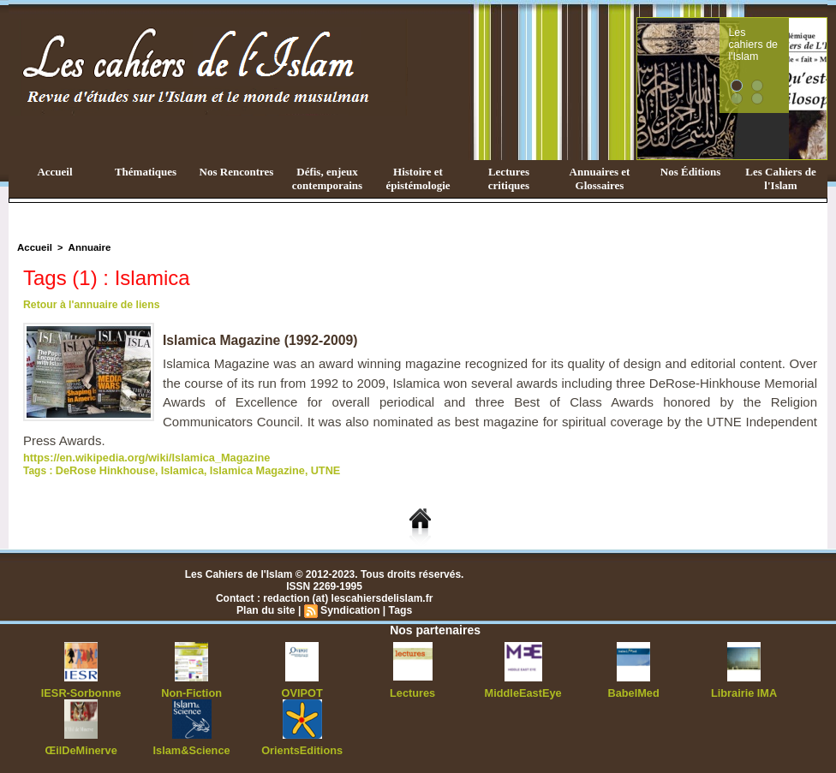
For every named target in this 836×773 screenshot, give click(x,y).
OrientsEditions (302, 747)
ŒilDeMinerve (81, 747)
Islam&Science (191, 747)
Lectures (412, 691)
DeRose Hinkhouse (102, 469)
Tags (398, 609)
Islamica (175, 469)
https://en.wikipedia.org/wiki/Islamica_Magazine (139, 457)
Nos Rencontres (237, 171)
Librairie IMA (744, 691)
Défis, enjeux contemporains (327, 178)
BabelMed (633, 691)
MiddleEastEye (523, 691)
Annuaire (86, 247)
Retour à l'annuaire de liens (90, 305)
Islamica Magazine (246, 469)
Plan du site (267, 609)
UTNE (310, 469)
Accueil (54, 171)
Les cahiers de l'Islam (785, 37)
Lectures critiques (508, 178)
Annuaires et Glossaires (600, 178)
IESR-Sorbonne (81, 691)
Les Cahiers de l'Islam (780, 178)
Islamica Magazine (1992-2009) (262, 340)
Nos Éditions (690, 171)
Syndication (349, 609)
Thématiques (145, 171)
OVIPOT (302, 691)
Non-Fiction (191, 691)
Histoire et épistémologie (417, 178)
